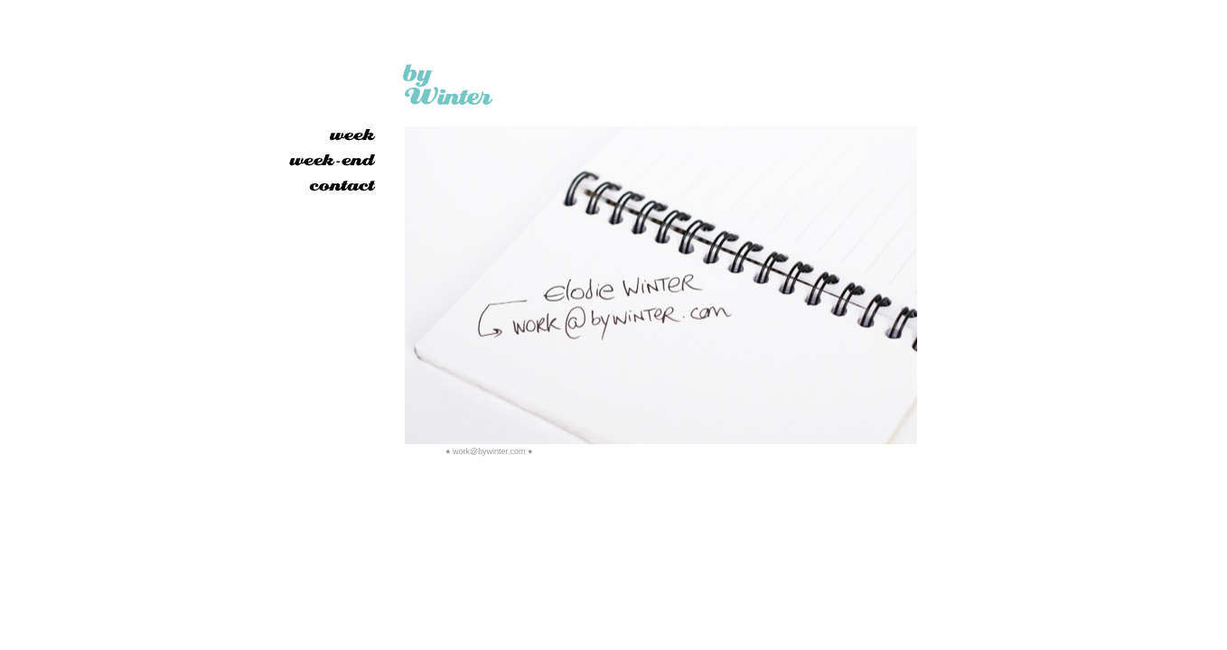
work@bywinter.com (489, 451)
